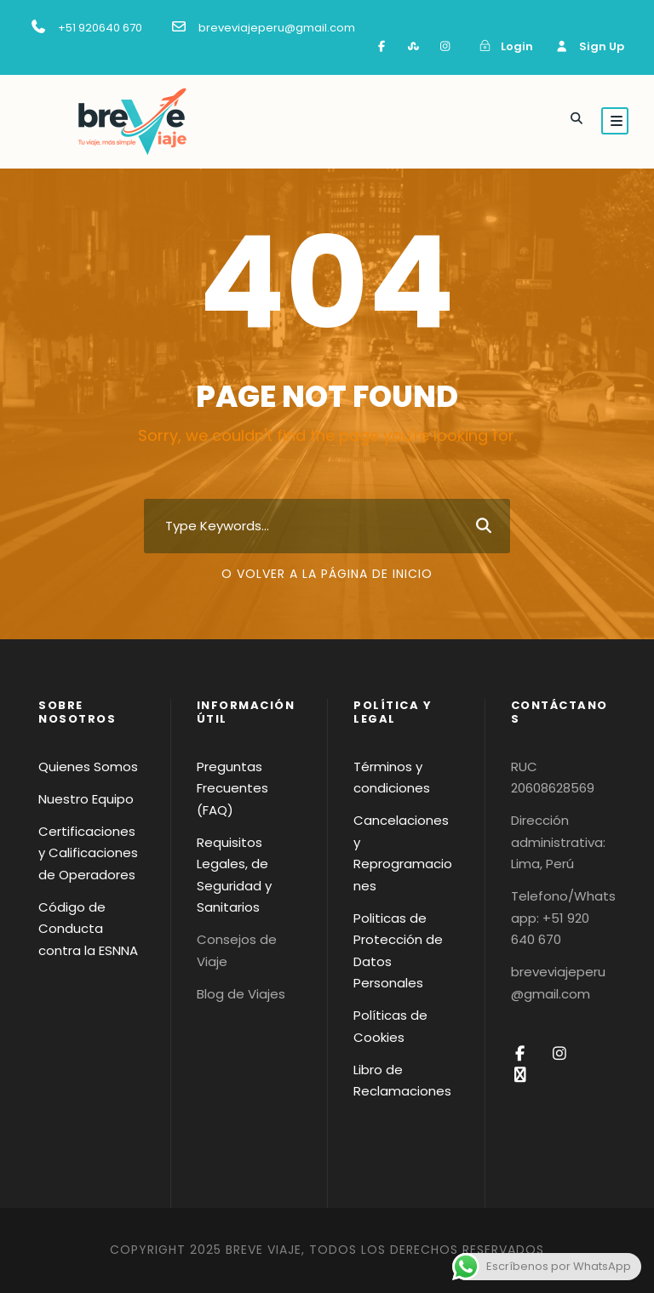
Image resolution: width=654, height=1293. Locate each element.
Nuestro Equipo (86, 799)
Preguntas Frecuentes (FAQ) (232, 788)
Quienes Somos (88, 766)
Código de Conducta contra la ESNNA (88, 928)
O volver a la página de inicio (327, 573)
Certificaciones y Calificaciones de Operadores (88, 853)
